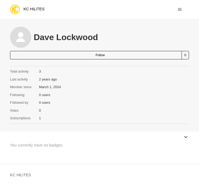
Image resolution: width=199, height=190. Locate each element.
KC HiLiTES (20, 175)
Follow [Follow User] (100, 55)
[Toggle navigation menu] (179, 9)
